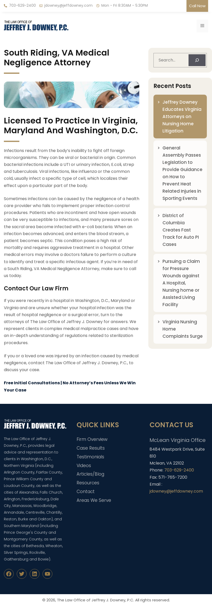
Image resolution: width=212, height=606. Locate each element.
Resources (88, 483)
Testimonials (90, 457)
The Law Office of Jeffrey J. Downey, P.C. (95, 600)
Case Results (91, 448)
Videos (84, 465)
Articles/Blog (90, 474)
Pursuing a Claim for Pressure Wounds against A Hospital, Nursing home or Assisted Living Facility (181, 283)
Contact (86, 491)
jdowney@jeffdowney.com (68, 5)
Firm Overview (92, 439)
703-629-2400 (22, 5)
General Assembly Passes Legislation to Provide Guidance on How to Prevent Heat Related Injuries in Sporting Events (182, 173)
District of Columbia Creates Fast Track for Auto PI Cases (180, 229)
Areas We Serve (94, 500)
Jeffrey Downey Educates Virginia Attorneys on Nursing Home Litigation (181, 116)
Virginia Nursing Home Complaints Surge (182, 329)
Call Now (197, 5)
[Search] (197, 60)
